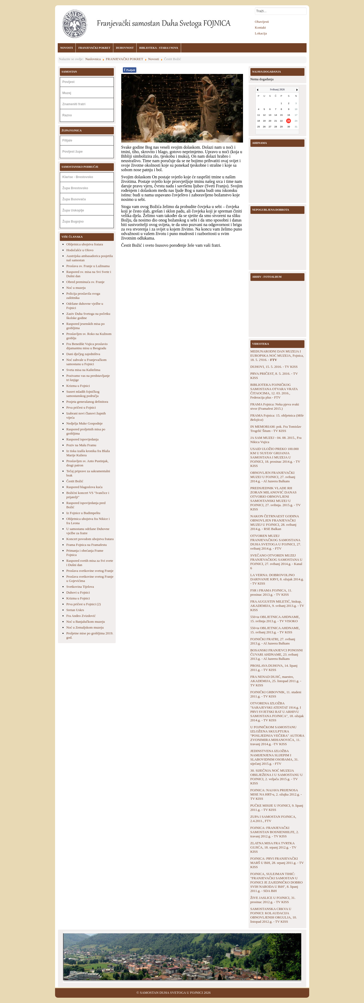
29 (281, 126)
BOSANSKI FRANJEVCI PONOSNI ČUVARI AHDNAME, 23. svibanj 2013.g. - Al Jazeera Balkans (276, 654)
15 (281, 115)
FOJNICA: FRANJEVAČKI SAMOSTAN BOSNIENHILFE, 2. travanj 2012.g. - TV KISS (274, 832)
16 (288, 115)
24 (296, 121)
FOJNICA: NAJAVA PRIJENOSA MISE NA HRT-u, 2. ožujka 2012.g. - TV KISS (276, 794)
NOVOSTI (66, 47)
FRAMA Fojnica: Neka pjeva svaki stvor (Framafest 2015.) (274, 406)
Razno (67, 115)
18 (258, 121)
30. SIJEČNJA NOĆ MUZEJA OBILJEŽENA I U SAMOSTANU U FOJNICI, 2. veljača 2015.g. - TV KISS (276, 776)
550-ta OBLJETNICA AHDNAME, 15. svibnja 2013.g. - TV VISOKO (275, 619)
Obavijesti (262, 22)
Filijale (67, 140)
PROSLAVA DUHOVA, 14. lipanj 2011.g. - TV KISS (274, 668)
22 (281, 121)
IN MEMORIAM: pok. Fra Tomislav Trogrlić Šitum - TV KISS (276, 429)
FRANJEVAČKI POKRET (94, 47)
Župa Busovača (74, 199)
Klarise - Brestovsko (77, 177)
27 (270, 126)
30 (288, 126)
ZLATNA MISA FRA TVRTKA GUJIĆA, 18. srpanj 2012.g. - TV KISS (273, 847)
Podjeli (129, 70)
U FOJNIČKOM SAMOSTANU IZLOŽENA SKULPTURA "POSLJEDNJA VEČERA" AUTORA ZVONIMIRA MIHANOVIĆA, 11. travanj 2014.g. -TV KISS (277, 735)
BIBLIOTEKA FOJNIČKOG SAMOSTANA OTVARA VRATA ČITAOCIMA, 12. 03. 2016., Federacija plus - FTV (274, 391)
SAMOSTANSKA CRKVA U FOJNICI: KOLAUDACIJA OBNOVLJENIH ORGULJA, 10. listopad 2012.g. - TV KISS (273, 915)
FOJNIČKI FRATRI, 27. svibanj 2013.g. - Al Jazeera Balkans (272, 641)
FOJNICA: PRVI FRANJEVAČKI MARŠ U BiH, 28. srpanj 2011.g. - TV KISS (277, 862)
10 (296, 109)
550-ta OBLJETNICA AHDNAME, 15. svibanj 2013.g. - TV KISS (275, 630)
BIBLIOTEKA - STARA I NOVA (158, 47)
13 (270, 115)
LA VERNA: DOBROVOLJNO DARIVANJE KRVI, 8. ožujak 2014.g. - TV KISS (277, 579)
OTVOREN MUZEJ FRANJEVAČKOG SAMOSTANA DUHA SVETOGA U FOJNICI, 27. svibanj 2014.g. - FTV (275, 542)
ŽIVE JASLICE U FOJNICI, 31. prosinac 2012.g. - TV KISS (272, 900)
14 (275, 115)
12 (264, 115)
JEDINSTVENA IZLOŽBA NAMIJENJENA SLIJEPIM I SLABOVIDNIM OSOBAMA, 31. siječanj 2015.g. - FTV (274, 757)
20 (270, 121)
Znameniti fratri (74, 104)
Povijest (68, 82)
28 (275, 126)
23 (288, 121)
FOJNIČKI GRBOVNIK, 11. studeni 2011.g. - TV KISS (276, 694)
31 (296, 126)
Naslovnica (93, 59)
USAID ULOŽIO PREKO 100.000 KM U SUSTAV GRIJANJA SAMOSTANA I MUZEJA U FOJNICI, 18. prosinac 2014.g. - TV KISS (275, 457)
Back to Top (300, 993)
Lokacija (261, 33)
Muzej (66, 93)
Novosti (153, 59)
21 (275, 121)
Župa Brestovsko (75, 188)
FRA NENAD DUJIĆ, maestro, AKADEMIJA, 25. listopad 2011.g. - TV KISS (275, 681)
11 (258, 115)
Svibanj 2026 (277, 89)
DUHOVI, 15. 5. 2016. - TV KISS (274, 367)
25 (258, 126)
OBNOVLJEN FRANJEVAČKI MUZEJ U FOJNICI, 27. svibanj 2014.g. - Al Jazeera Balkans (272, 477)
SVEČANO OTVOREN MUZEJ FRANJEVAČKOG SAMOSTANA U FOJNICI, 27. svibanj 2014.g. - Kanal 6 (276, 561)
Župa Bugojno (73, 221)
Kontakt (260, 27)
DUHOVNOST (125, 47)
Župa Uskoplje (73, 210)
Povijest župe (72, 151)
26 (264, 126)
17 (296, 115)
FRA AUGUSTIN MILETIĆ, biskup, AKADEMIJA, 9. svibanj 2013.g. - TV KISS (277, 605)
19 (264, 121)
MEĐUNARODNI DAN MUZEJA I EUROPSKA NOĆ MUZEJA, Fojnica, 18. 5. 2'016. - (277, 355)
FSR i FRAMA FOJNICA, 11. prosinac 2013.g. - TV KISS (271, 592)
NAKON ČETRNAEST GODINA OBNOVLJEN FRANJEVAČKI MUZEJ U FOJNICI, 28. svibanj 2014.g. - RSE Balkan (274, 522)
